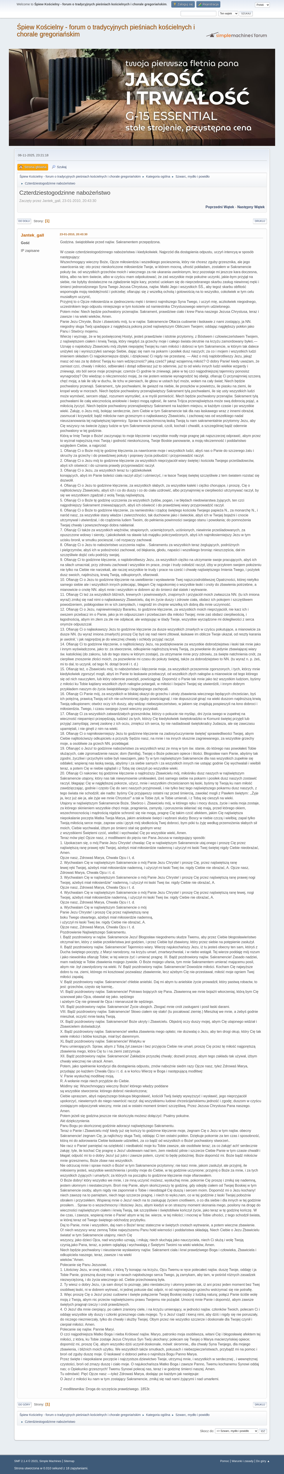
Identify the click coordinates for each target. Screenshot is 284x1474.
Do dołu (24, 221)
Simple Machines (50, 1461)
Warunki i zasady (242, 1461)
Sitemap (69, 1461)
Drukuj (260, 221)
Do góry (24, 1404)
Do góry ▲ (263, 1461)
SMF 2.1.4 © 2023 (25, 1461)
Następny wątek (251, 207)
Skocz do (206, 1431)
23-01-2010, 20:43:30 (73, 234)
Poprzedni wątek (219, 207)
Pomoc (224, 1461)
